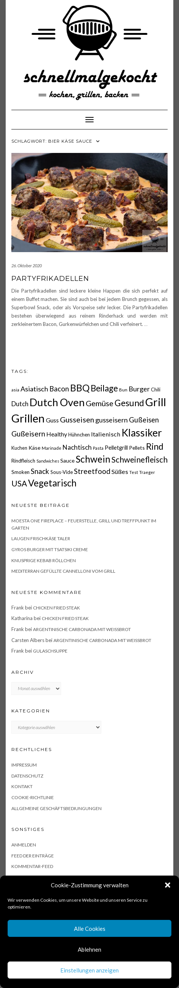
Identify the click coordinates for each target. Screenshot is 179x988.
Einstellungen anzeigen (89, 970)
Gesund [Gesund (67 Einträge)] (129, 402)
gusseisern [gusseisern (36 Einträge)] (111, 420)
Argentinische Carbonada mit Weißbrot (82, 629)
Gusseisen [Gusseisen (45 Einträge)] (77, 419)
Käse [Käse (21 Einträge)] (34, 447)
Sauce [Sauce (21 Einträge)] (67, 460)
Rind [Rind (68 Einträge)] (154, 446)
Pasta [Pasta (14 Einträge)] (98, 448)
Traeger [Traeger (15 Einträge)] (147, 472)
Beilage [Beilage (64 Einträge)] (104, 388)
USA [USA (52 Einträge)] (19, 483)
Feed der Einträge (32, 856)
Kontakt (22, 786)
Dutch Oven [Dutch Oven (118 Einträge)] (57, 402)
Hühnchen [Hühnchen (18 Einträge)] (79, 435)
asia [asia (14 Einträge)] (15, 389)
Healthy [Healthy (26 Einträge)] (56, 434)
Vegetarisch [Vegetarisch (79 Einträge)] (52, 482)
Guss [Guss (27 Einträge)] (52, 420)
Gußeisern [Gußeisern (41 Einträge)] (28, 433)
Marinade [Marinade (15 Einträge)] (51, 448)
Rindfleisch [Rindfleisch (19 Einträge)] (23, 461)
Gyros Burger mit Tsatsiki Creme (49, 549)
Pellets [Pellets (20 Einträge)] (137, 447)
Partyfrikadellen (50, 278)
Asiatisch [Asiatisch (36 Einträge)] (34, 389)
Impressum (24, 765)
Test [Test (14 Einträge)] (133, 472)
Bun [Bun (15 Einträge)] (123, 389)
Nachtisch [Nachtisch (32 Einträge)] (77, 447)
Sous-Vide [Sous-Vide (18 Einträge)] (61, 472)
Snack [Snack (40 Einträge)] (40, 471)
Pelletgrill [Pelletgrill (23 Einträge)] (116, 447)
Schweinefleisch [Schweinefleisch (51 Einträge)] (139, 459)
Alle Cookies (89, 928)
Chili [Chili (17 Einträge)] (155, 390)
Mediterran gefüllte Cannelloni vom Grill (63, 571)
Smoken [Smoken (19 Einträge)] (20, 472)
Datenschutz (27, 776)
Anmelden (23, 845)
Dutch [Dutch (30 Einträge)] (19, 404)
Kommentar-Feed (32, 866)
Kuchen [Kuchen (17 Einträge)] (19, 448)
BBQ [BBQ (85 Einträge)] (80, 387)
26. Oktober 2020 (26, 265)
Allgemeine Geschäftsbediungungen (56, 808)
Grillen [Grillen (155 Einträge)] (28, 418)
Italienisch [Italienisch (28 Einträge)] (105, 434)
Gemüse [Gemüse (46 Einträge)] (99, 403)
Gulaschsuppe (50, 651)
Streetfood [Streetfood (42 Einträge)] (92, 471)
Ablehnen (89, 949)
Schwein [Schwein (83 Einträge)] (93, 458)
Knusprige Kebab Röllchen (43, 560)
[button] (167, 885)
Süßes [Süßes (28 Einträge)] (119, 471)
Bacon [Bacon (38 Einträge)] (59, 389)
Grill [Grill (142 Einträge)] (155, 402)
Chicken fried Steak (56, 608)
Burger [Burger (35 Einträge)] (139, 389)
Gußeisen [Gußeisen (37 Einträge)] (144, 420)
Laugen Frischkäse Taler (40, 538)
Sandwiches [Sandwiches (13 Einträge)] (47, 460)
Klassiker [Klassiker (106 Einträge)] (141, 433)
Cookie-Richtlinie (32, 797)
